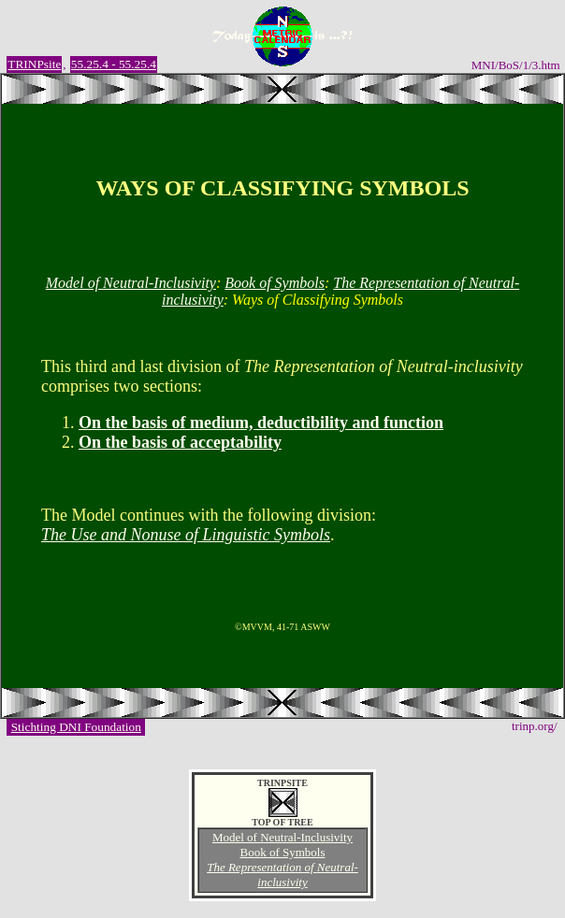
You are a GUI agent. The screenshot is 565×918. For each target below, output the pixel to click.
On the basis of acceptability (180, 442)
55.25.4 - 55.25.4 (113, 64)
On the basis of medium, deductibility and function (261, 422)
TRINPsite (34, 64)
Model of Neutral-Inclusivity (131, 283)
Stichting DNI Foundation (76, 727)
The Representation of (282, 874)
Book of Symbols (275, 283)
